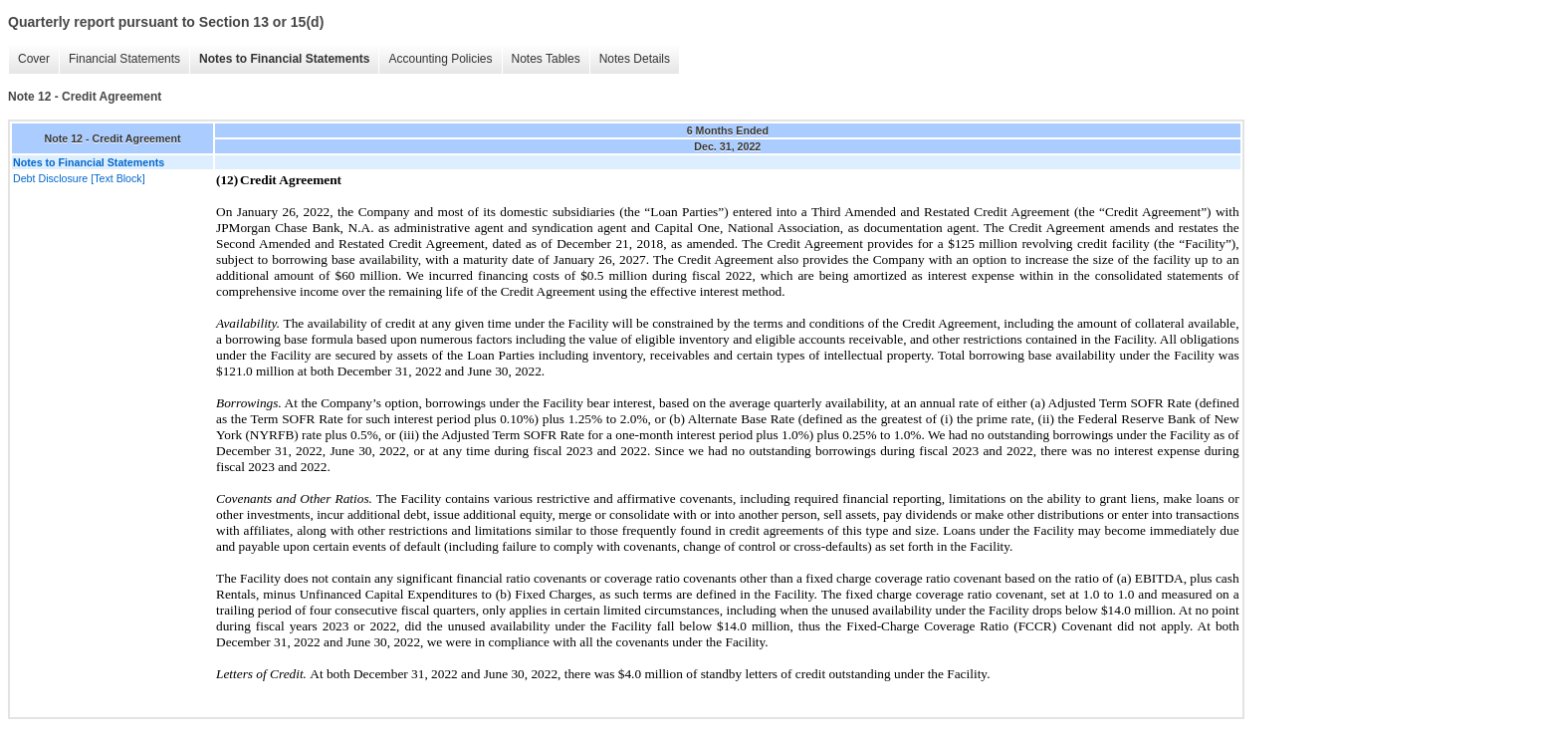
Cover (34, 59)
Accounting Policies (440, 59)
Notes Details (634, 59)
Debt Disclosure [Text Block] (79, 178)
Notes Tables (546, 59)
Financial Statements (124, 59)
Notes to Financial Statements (284, 59)
